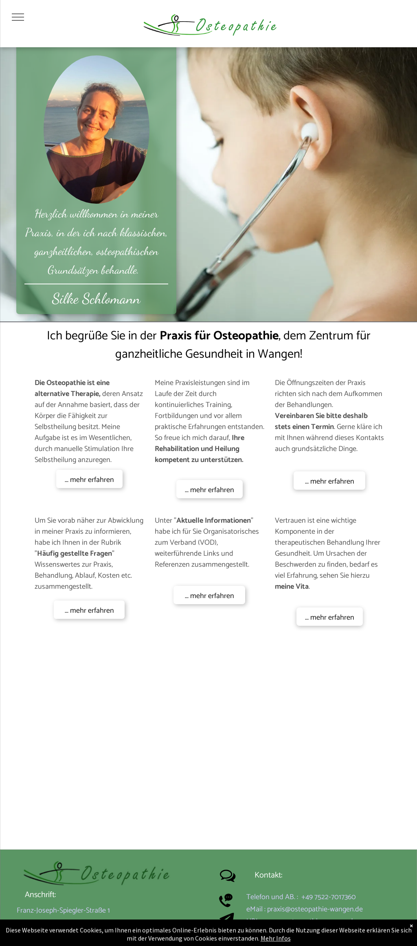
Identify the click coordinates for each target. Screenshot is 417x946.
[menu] (18, 17)
